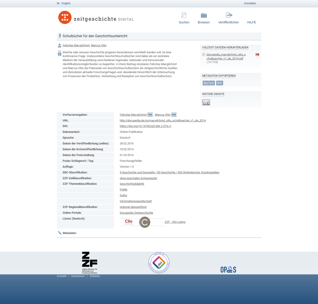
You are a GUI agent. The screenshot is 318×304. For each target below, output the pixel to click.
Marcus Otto (98, 45)
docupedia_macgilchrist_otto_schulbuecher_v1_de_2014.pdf (226, 56)
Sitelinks (95, 276)
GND (150, 114)
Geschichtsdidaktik (132, 183)
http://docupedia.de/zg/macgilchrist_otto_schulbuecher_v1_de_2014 (163, 120)
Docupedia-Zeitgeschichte (136, 212)
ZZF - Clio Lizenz (175, 222)
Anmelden (250, 3)
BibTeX (209, 83)
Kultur (123, 195)
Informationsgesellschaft (136, 201)
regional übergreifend (133, 207)
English (66, 3)
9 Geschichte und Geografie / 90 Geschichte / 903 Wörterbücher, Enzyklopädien (169, 172)
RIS (219, 83)
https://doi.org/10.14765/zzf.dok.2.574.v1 (145, 126)
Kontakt (61, 276)
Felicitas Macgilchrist (76, 45)
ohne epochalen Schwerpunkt (138, 178)
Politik (124, 189)
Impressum (78, 276)
